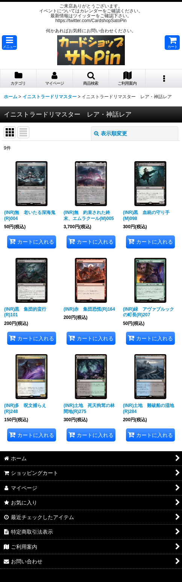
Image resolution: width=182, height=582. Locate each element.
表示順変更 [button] (110, 133)
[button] (9, 42)
